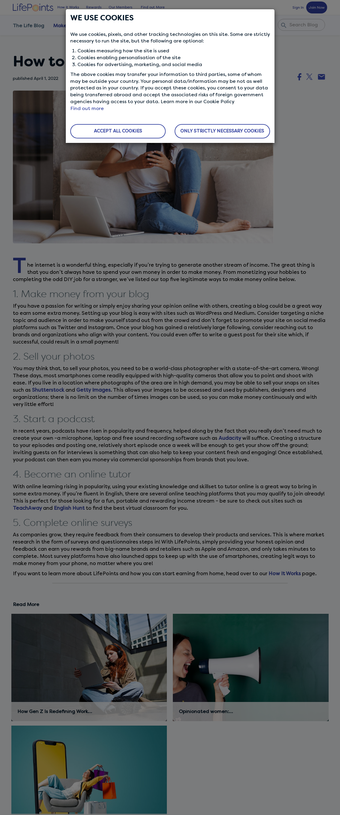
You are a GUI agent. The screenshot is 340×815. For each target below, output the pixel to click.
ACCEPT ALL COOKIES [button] (118, 131)
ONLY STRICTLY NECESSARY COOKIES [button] (222, 131)
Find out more (87, 108)
